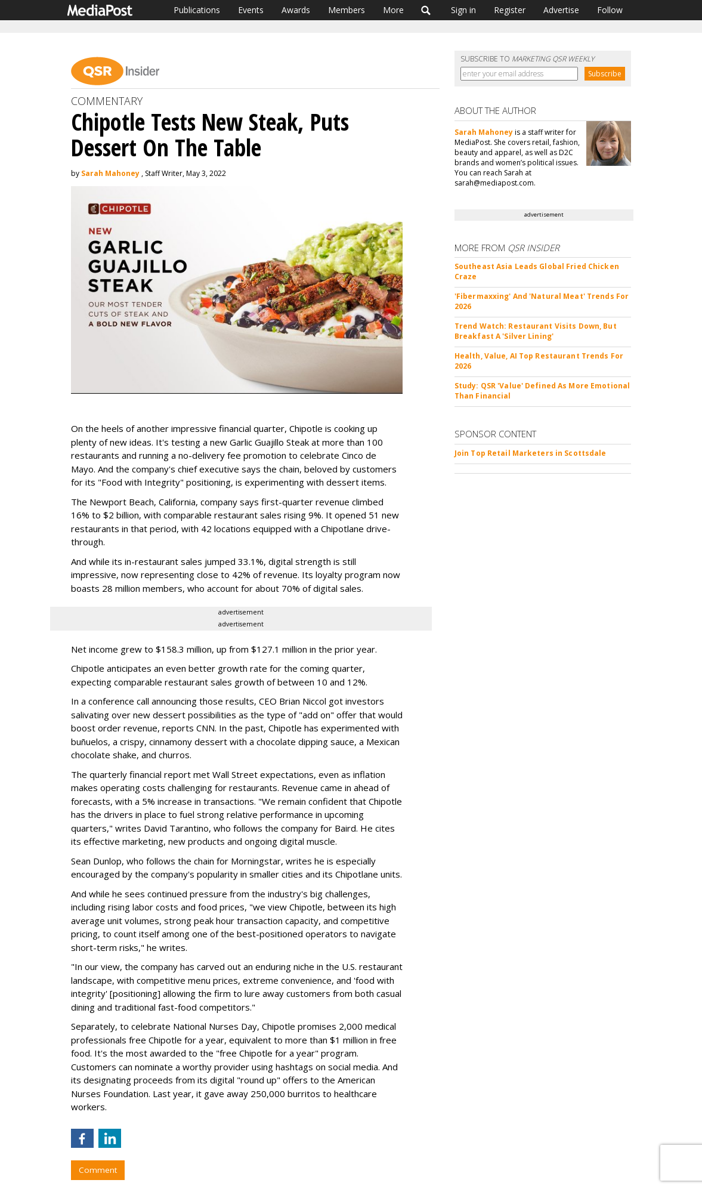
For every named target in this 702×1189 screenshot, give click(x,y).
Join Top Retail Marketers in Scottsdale (530, 453)
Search (426, 10)
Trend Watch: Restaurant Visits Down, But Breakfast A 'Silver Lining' (535, 331)
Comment (98, 1170)
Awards (296, 10)
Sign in (463, 10)
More (393, 10)
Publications (197, 10)
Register (509, 10)
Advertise (561, 10)
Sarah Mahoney (110, 173)
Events (251, 10)
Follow (610, 10)
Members (346, 10)
